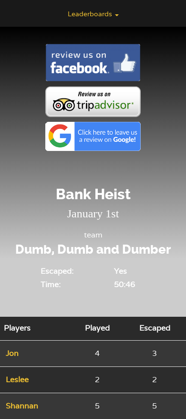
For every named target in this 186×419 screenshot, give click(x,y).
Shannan (22, 406)
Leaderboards (93, 14)
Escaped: (57, 271)
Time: (51, 284)
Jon (12, 353)
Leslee (17, 380)
